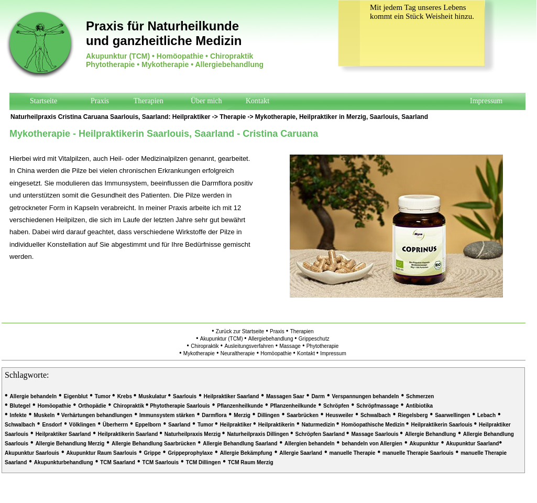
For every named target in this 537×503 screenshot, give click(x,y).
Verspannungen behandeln (365, 396)
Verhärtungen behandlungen (96, 415)
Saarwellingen (452, 415)
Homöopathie (276, 353)
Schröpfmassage (377, 406)
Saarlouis (184, 396)
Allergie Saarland (300, 453)
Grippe (152, 453)
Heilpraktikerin (276, 425)
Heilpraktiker (191, 117)
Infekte (18, 415)
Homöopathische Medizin (373, 425)
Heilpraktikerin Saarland (128, 434)
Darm (318, 396)
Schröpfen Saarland (320, 434)
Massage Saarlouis (375, 434)
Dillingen (268, 415)
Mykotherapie (275, 117)
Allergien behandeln (309, 443)
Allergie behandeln (33, 396)
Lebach (486, 415)
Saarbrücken (303, 415)
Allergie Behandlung (430, 434)
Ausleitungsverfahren (248, 346)
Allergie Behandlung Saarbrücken (154, 443)
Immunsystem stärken (167, 415)
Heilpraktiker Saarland (231, 396)
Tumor (103, 396)
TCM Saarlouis (161, 462)
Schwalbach (375, 415)
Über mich (206, 101)
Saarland (179, 425)
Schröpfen (336, 406)
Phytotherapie (322, 346)
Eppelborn (148, 425)
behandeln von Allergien (372, 443)
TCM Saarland (117, 462)
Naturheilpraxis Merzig (193, 434)
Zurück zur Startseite (240, 331)
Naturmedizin (319, 425)
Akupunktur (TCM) (222, 339)
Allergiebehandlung (271, 339)
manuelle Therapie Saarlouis (418, 453)
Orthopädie (92, 406)
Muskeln (44, 415)
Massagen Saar (285, 396)
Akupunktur (424, 443)
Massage (290, 346)
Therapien (148, 101)
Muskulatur (153, 396)
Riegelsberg (413, 415)
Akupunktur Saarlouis (32, 453)
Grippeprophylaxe (190, 453)
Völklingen (82, 425)
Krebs (125, 396)
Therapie (233, 117)
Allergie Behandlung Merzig (70, 443)
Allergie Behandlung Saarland (240, 443)
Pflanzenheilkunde (240, 406)
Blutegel (20, 406)
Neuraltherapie (238, 353)
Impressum (486, 101)
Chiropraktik (204, 346)
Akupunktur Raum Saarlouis (102, 453)
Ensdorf (52, 425)
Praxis (100, 101)
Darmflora (214, 415)
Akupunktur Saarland (472, 443)
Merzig (242, 415)
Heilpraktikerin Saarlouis (442, 425)
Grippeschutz (314, 339)
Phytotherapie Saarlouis (179, 406)
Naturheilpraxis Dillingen (258, 434)
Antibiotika (419, 406)
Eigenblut (76, 396)
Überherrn (115, 425)
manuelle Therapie (353, 453)
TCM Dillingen (203, 462)
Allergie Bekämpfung (246, 453)
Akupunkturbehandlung (63, 462)
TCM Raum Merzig (250, 462)
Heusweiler (339, 415)
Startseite (43, 101)
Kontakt (257, 101)
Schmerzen (420, 396)
